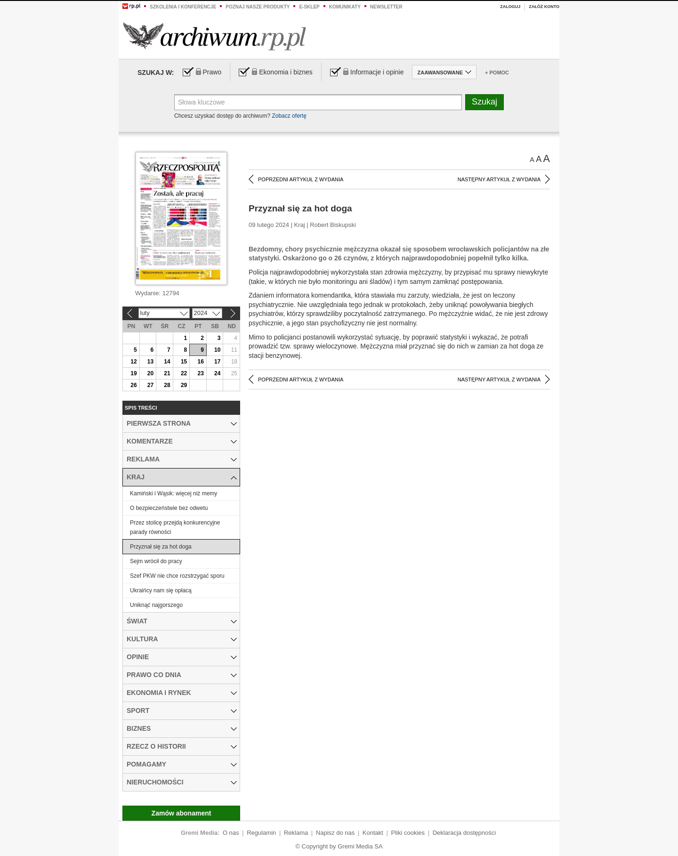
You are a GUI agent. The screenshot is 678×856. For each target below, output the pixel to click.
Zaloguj (510, 6)
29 (184, 385)
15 (184, 361)
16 (200, 361)
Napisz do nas (335, 832)
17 (217, 361)
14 (167, 361)
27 (150, 385)
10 (217, 350)
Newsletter (386, 6)
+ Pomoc (497, 72)
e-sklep (309, 6)
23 (200, 373)
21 (167, 373)
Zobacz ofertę (289, 116)
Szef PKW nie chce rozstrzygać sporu (177, 576)
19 (133, 373)
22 (184, 373)
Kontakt (373, 832)
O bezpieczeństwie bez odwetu (169, 508)
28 (167, 385)
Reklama (296, 832)
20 (150, 373)
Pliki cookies (408, 832)
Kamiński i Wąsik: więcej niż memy (173, 493)
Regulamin (261, 832)
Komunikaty (345, 6)
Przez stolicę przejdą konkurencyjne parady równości (175, 527)
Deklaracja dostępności (464, 832)
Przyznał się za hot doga (161, 546)
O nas (231, 832)
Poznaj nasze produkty (258, 6)
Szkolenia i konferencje (183, 6)
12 (133, 361)
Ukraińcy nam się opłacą (161, 590)
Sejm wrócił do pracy (156, 561)
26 (133, 385)
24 (217, 373)
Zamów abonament (181, 813)
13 (150, 361)
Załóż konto (544, 6)
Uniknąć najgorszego (156, 605)
